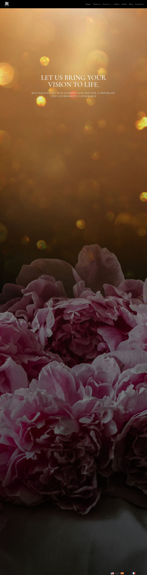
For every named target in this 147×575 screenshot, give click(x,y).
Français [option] (139, 573)
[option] (125, 573)
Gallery (116, 4)
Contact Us (139, 4)
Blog (131, 4)
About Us (96, 4)
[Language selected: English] (127, 573)
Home (88, 4)
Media (124, 4)
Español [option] (127, 573)
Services (106, 4)
